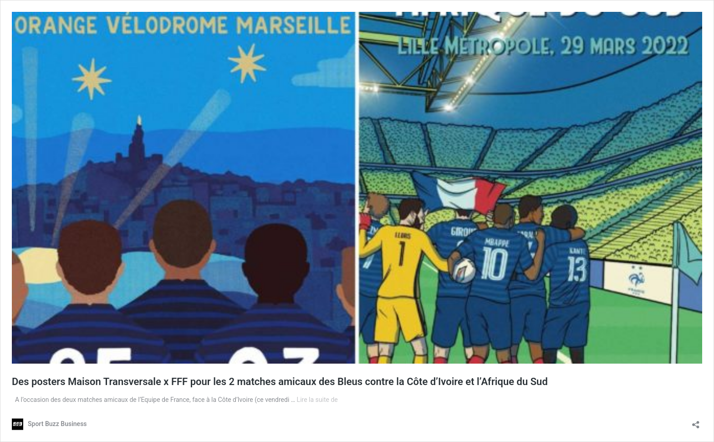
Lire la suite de (317, 399)
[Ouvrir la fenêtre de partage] (695, 422)
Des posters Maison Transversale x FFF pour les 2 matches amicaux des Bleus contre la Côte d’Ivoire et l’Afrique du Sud (280, 381)
